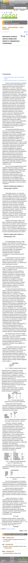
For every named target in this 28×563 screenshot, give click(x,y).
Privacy (12, 561)
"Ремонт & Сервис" (10, 528)
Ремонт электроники (13, 27)
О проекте (3, 6)
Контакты (3, 8)
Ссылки (12, 558)
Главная (4, 27)
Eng (2, 561)
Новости (3, 4)
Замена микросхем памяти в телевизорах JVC (15, 80)
